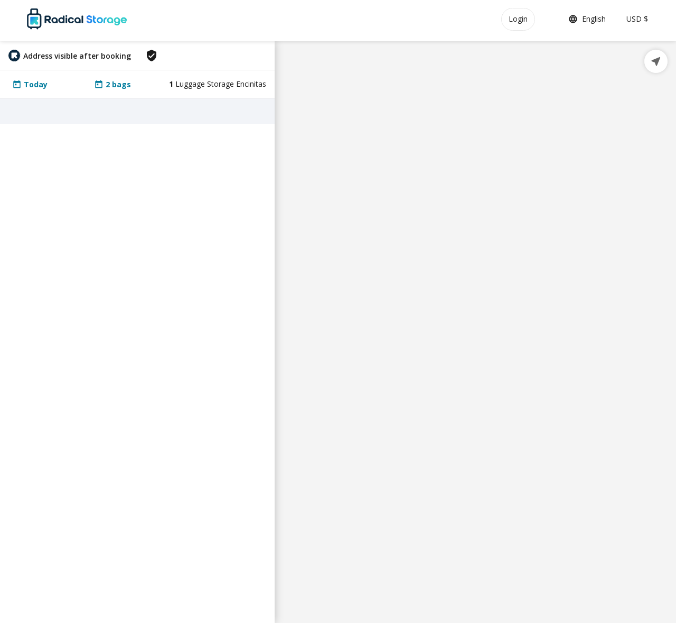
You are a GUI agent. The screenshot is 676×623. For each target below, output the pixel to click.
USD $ (637, 19)
